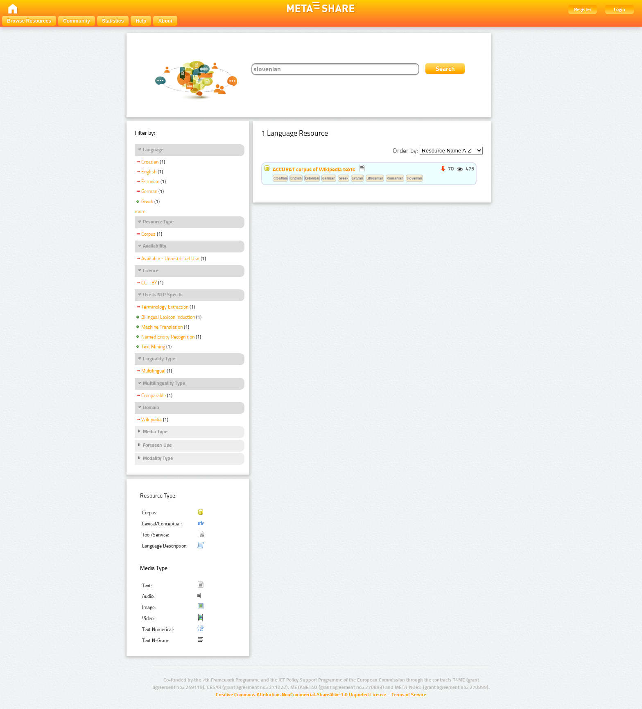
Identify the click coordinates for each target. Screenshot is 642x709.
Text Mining (153, 347)
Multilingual (153, 371)
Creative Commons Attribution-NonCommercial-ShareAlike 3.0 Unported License (301, 695)
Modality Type (158, 458)
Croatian (149, 162)
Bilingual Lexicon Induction (168, 317)
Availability (154, 246)
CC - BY (149, 283)
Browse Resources (29, 21)
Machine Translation (162, 327)
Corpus (148, 234)
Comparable (153, 395)
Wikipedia (151, 420)
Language (153, 149)
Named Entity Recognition (167, 337)
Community (76, 21)
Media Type (155, 431)
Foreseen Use (157, 445)
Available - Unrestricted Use (170, 258)
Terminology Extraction (164, 307)
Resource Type (158, 222)
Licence (150, 270)
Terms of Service (408, 695)
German (149, 191)
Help (141, 21)
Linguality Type (159, 358)
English (148, 172)
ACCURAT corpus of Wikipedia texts (314, 169)
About (165, 21)
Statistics (113, 21)
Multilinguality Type (164, 383)
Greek (147, 202)
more (140, 211)
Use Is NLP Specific (163, 295)
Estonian (150, 181)
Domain (151, 407)
